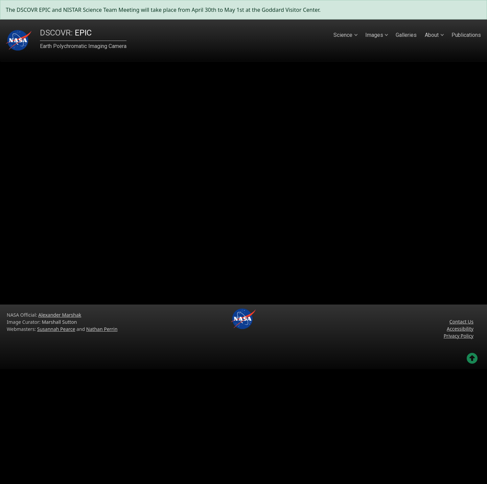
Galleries (406, 35)
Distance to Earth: (81, 118)
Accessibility (460, 443)
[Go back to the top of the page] (472, 473)
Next (452, 190)
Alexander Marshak (59, 430)
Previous (142, 190)
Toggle (101, 277)
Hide (40, 277)
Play (92, 266)
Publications (466, 35)
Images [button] (374, 35)
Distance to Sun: (81, 131)
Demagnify (50, 266)
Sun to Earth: (81, 144)
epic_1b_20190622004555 (81, 96)
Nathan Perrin (102, 444)
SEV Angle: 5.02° (81, 156)
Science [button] (342, 35)
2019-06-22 (101, 256)
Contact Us (461, 436)
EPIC (66, 33)
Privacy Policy (458, 450)
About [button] (432, 35)
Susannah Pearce (56, 444)
